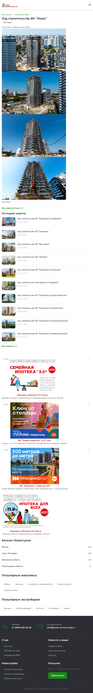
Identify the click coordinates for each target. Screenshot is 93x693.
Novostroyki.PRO (12, 655)
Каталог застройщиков (14, 674)
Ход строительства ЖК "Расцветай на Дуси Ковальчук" (42, 295)
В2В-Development (23, 608)
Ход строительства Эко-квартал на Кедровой (37, 282)
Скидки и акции (55, 646)
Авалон (67, 608)
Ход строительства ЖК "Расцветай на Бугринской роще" (43, 321)
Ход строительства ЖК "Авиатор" (32, 257)
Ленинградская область (12, 566)
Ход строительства (56, 650)
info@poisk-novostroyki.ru (61, 627)
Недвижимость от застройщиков (56, 689)
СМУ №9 (39, 608)
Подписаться (57, 675)
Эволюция (19, 584)
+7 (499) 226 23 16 (21, 627)
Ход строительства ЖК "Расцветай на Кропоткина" (40, 308)
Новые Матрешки (64, 584)
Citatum (7, 584)
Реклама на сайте (12, 650)
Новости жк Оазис (22, 15)
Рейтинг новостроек (13, 678)
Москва (5, 547)
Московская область (11, 560)
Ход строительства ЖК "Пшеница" (33, 231)
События (52, 655)
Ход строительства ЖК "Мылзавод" (33, 244)
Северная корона (11, 590)
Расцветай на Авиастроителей (40, 584)
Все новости (7, 15)
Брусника (7, 608)
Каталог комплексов (13, 669)
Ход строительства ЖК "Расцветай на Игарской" (39, 218)
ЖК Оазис (8, 22)
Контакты (8, 646)
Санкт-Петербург (9, 553)
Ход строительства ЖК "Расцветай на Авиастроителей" (42, 333)
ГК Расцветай (53, 608)
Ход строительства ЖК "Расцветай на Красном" (39, 270)
